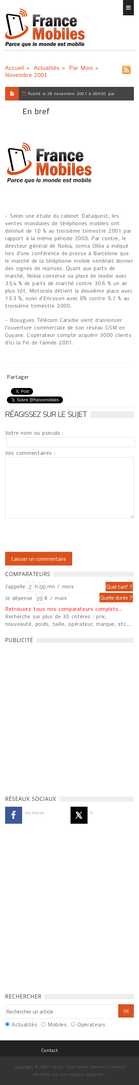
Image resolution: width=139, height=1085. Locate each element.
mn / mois (60, 586)
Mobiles (57, 1024)
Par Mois (81, 68)
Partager (18, 377)
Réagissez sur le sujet (46, 414)
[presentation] (62, 535)
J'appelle (15, 586)
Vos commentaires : (30, 452)
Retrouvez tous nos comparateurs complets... (63, 609)
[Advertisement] (69, 717)
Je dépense (20, 598)
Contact (49, 1050)
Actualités (47, 68)
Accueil (14, 68)
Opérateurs (91, 1024)
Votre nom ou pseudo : (34, 432)
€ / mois (55, 598)
